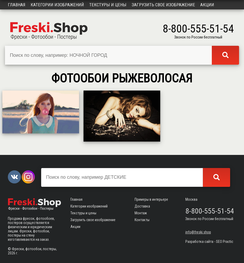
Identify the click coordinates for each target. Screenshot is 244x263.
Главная (16, 4)
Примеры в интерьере (151, 199)
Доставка (142, 206)
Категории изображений (57, 4)
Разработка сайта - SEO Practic (209, 241)
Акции (207, 4)
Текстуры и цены (107, 4)
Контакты (142, 220)
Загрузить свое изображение (163, 4)
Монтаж (141, 213)
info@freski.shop (198, 232)
